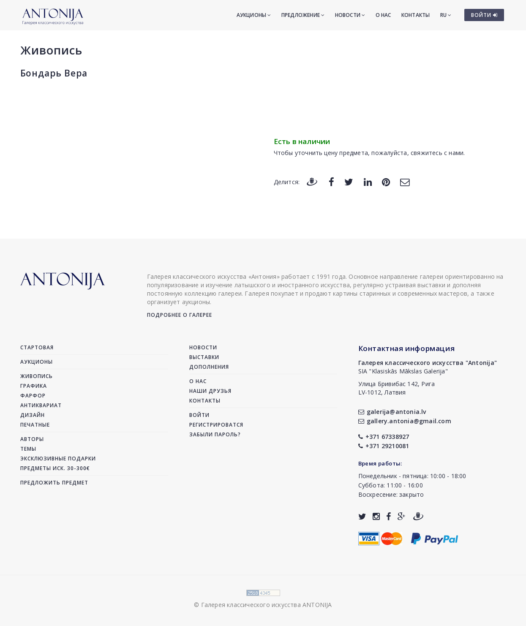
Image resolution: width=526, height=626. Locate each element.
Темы (28, 448)
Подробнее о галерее (179, 314)
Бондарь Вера (54, 73)
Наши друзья (210, 391)
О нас (383, 15)
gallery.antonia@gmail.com (404, 421)
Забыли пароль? (215, 434)
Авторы (32, 439)
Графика (33, 385)
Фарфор (33, 395)
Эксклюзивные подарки (58, 458)
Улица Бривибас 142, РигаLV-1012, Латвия (396, 388)
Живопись (51, 50)
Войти (199, 415)
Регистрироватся (216, 424)
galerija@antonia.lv (392, 412)
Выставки (204, 357)
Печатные (35, 424)
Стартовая (37, 347)
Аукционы (254, 15)
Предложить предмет (54, 482)
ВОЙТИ (484, 15)
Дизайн (32, 415)
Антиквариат (41, 405)
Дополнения (209, 366)
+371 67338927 (383, 437)
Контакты (415, 15)
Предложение (303, 15)
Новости (350, 15)
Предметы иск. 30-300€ (55, 468)
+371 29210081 (383, 446)
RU (446, 15)
